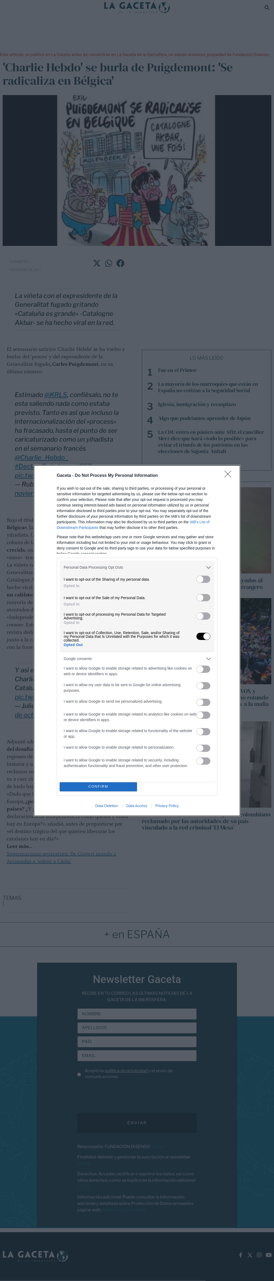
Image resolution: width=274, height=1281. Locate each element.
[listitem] (137, 567)
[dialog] (137, 640)
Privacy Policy (167, 806)
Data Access (136, 806)
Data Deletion (106, 806)
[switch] (203, 579)
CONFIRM (98, 787)
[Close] (229, 476)
